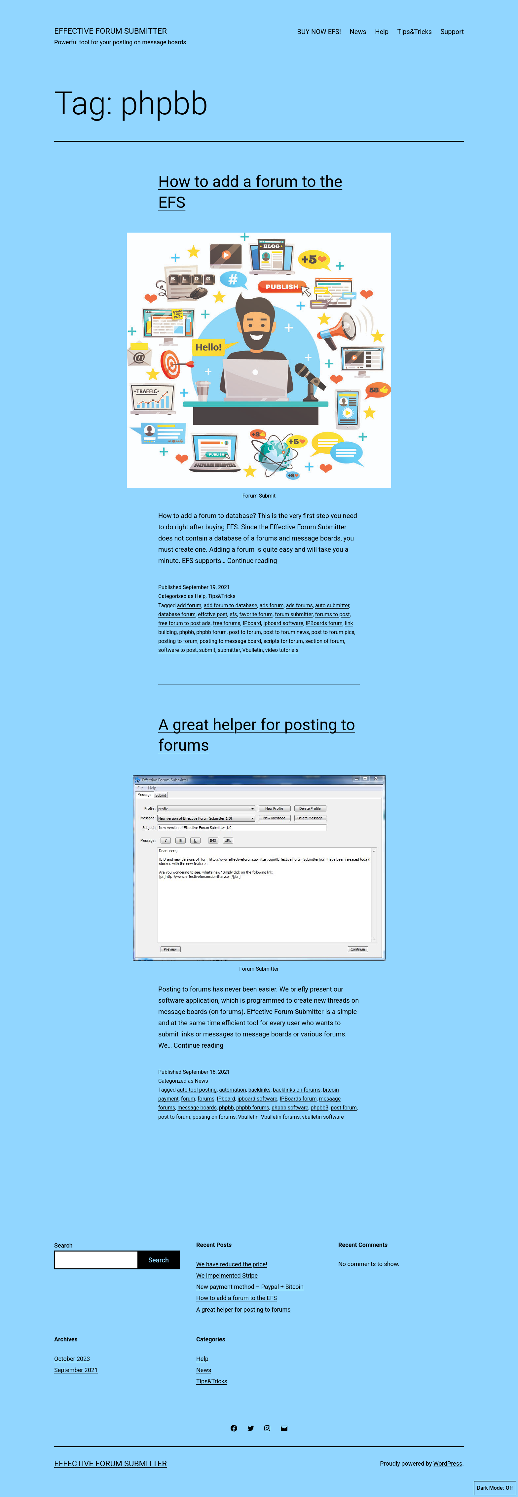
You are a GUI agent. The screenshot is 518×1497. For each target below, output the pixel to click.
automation (232, 1090)
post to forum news (286, 632)
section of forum (324, 641)
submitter (229, 650)
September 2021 (76, 1369)
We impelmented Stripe (227, 1275)
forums (206, 1099)
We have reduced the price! (231, 1264)
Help (381, 32)
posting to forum (177, 641)
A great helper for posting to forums (243, 1309)
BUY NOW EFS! (319, 32)
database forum (177, 614)
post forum (344, 1107)
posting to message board (230, 641)
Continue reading (252, 561)
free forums (226, 623)
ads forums (299, 605)
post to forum (245, 632)
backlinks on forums (296, 1090)
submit (207, 650)
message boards (197, 1107)
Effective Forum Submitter (110, 31)
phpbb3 (319, 1107)
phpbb (186, 632)
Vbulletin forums (280, 1117)
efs (233, 614)
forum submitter (294, 614)
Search (63, 1245)
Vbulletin (252, 650)
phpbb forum (211, 632)
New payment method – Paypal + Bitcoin (250, 1286)
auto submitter (332, 605)
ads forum (272, 605)
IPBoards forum (324, 623)
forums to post (332, 614)
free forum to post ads (184, 623)
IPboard (252, 623)
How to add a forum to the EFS (236, 1297)
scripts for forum (283, 641)
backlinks (259, 1090)
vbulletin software (323, 1117)
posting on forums (214, 1117)
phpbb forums (252, 1107)
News (358, 32)
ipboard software (283, 623)
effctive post (212, 614)
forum (188, 1099)
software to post (177, 650)
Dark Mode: (495, 1488)
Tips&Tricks (414, 32)
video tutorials (282, 650)
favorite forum (256, 614)
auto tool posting (197, 1090)
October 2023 (72, 1358)
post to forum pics (332, 632)
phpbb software (290, 1107)
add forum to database (230, 605)
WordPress (447, 1463)
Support (452, 32)
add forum (189, 605)
